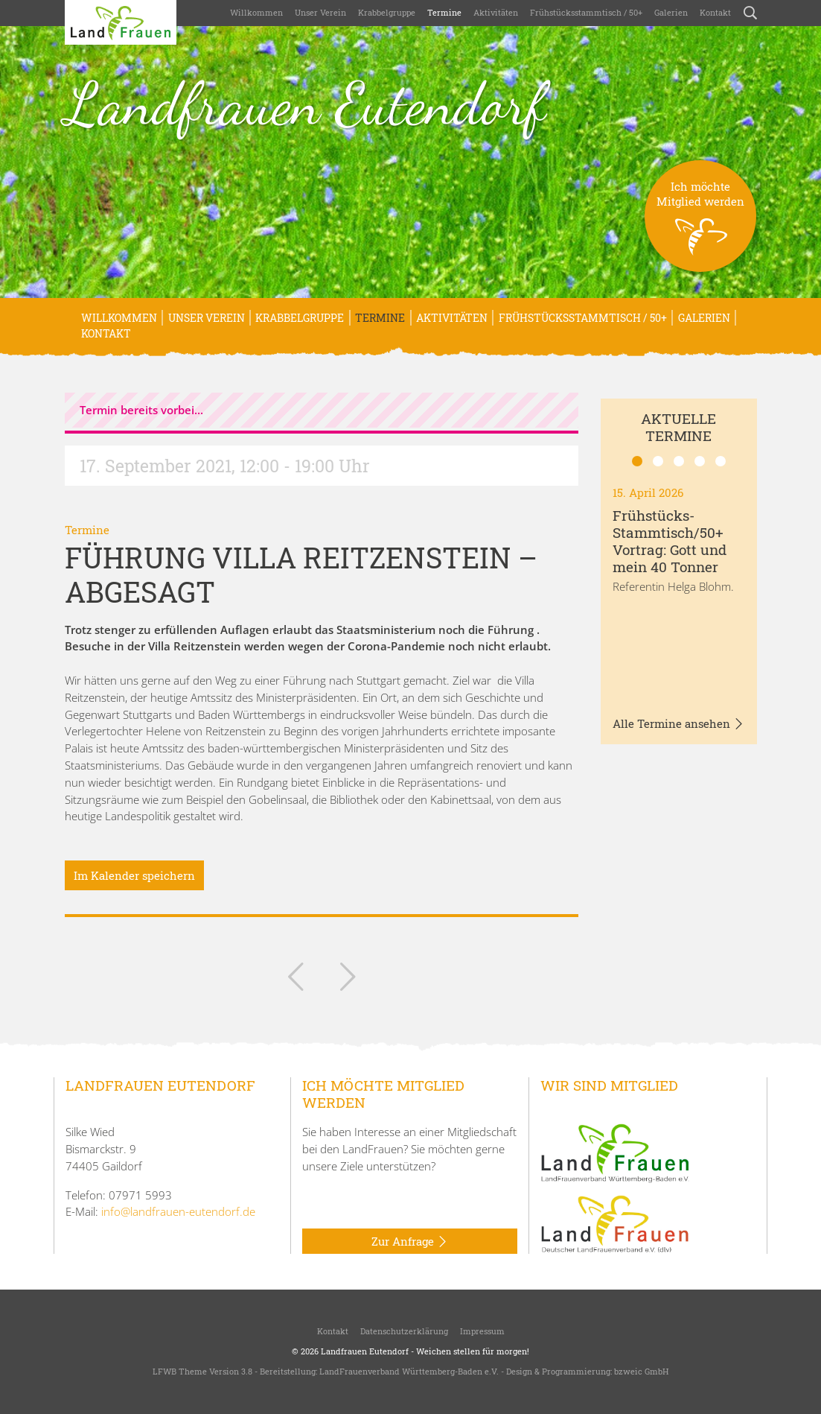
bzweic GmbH (641, 1371)
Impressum (482, 1331)
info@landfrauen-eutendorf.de (178, 1211)
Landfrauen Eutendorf (305, 103)
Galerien (671, 12)
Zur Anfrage (409, 1242)
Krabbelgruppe (386, 12)
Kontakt (715, 12)
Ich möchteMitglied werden (700, 225)
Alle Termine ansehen (678, 724)
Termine (444, 12)
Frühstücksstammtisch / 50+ (586, 12)
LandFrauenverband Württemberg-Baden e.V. (409, 1371)
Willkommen (256, 12)
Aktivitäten (495, 12)
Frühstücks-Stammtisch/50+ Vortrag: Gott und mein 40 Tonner (669, 540)
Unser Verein (320, 12)
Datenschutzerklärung (404, 1331)
